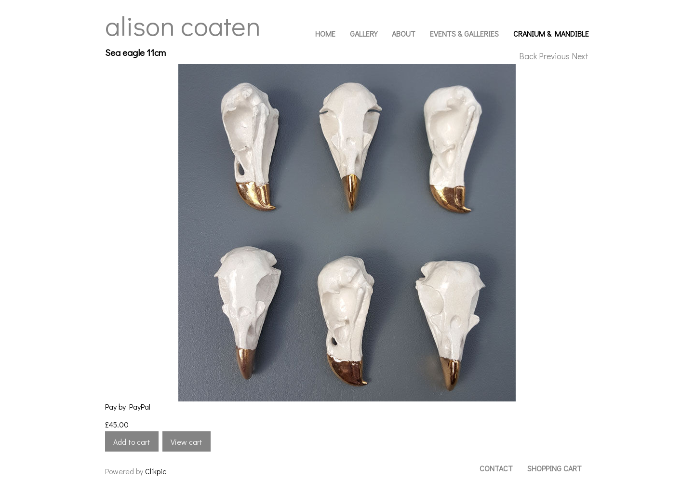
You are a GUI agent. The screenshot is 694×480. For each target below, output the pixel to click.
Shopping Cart (554, 468)
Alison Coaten (183, 25)
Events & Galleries (464, 33)
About (403, 33)
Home (325, 33)
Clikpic (155, 471)
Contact (496, 468)
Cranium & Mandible (551, 33)
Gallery (363, 33)
